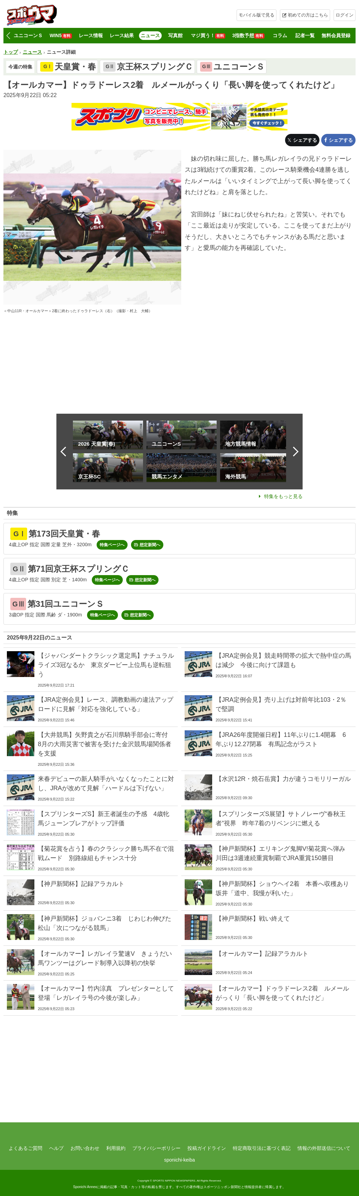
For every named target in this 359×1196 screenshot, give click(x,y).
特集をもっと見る (283, 496)
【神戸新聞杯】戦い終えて (253, 918)
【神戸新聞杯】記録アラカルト (81, 883)
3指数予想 (248, 36)
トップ (10, 52)
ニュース (150, 35)
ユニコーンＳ (28, 35)
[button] (8, 35)
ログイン (344, 15)
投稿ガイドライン (206, 1148)
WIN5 (61, 36)
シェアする (305, 140)
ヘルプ (56, 1148)
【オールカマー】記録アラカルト (262, 953)
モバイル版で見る (256, 15)
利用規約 (116, 1148)
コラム (280, 35)
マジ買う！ (208, 36)
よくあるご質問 (25, 1148)
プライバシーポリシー (156, 1148)
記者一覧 (305, 35)
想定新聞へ (150, 544)
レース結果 (122, 35)
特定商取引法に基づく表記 (262, 1148)
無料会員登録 (336, 35)
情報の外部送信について (323, 1148)
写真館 (175, 35)
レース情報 (91, 35)
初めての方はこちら (308, 15)
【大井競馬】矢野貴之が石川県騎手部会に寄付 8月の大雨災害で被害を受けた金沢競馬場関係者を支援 (106, 744)
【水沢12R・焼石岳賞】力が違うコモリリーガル (283, 778)
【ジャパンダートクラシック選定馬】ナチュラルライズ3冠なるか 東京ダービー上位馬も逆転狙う (106, 665)
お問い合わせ (84, 1148)
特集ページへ (112, 544)
